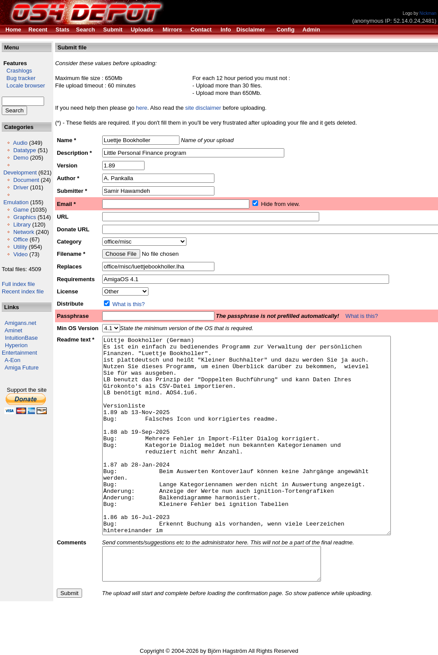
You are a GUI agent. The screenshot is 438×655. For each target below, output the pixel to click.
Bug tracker (18, 78)
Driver (20, 187)
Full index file (18, 284)
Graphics (24, 217)
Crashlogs (17, 70)
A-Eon (13, 360)
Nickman (427, 13)
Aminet (13, 330)
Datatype (24, 150)
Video (20, 254)
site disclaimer (203, 108)
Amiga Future (22, 367)
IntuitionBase (21, 337)
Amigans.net (20, 323)
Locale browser (23, 85)
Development (20, 172)
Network (23, 232)
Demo (20, 157)
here (141, 108)
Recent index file (23, 291)
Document (26, 180)
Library (22, 224)
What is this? (128, 304)
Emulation (16, 202)
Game (20, 209)
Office (20, 239)
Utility (20, 247)
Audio (20, 142)
